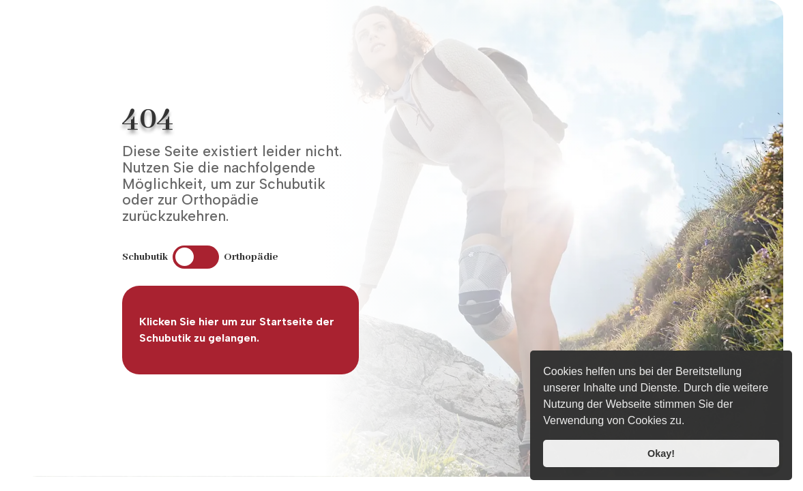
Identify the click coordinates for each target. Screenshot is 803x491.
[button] (690, 422)
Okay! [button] (661, 453)
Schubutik (145, 257)
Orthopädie (251, 257)
